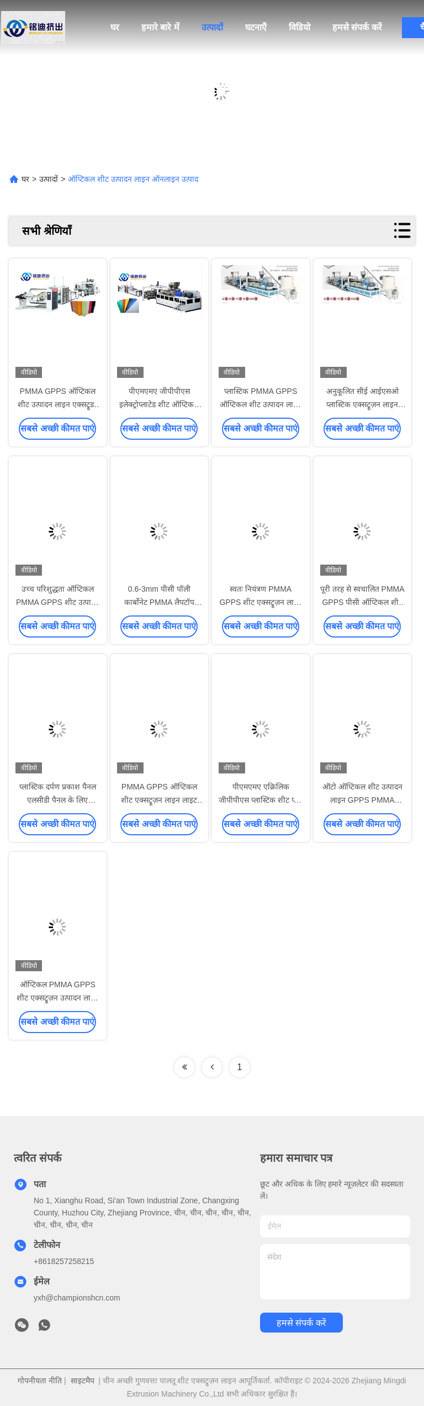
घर (114, 27)
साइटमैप (82, 1380)
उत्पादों (212, 27)
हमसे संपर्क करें (357, 27)
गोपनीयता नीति (40, 1380)
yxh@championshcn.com (77, 1297)
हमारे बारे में (160, 27)
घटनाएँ (256, 27)
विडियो (299, 27)
